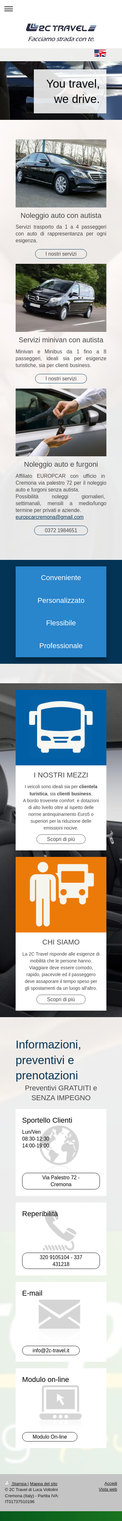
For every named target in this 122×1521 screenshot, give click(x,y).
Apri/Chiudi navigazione (61, 9)
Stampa (16, 1483)
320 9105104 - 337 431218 (61, 1261)
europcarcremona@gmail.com (50, 517)
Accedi (110, 1483)
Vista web (108, 1489)
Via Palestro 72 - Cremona (61, 1181)
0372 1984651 (61, 530)
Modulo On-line (50, 1437)
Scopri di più (61, 839)
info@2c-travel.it (51, 1350)
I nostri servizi (61, 254)
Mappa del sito (44, 1483)
